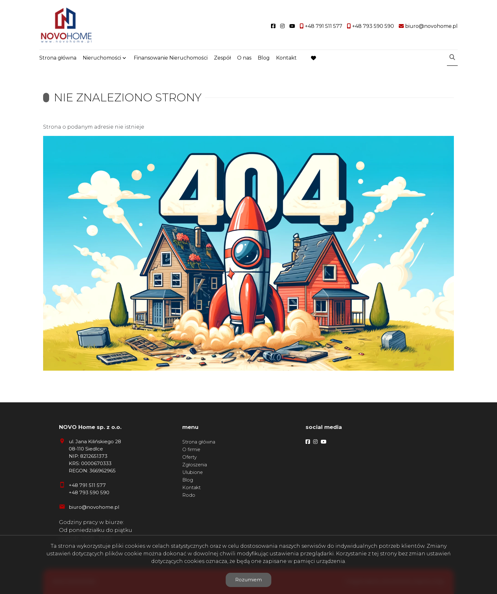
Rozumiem (248, 580)
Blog (264, 58)
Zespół (222, 58)
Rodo (188, 495)
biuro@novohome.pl (94, 507)
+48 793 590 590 (89, 492)
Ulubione (192, 472)
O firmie (191, 449)
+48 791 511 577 (87, 485)
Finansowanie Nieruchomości (171, 58)
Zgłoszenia (194, 465)
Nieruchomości (102, 58)
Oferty (189, 457)
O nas (244, 58)
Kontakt (286, 58)
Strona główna (57, 58)
